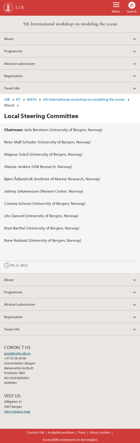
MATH (32, 99)
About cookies (99, 432)
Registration (13, 75)
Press (82, 432)
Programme (13, 50)
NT (18, 99)
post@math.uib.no (17, 353)
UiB (7, 99)
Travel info (12, 88)
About (9, 38)
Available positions (61, 432)
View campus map (17, 411)
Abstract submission (19, 63)
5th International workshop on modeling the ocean (70, 24)
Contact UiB (35, 432)
